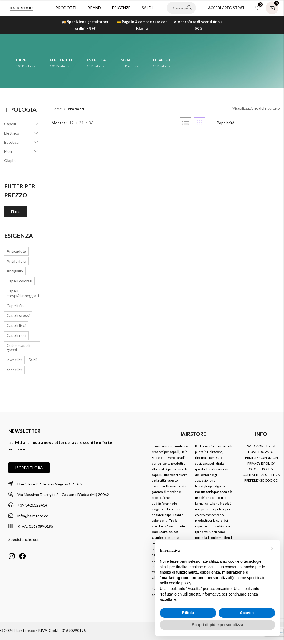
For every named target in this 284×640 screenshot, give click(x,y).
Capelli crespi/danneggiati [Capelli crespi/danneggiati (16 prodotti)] (23, 293)
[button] (29, 467)
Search (190, 8)
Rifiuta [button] (188, 613)
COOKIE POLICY (261, 469)
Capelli (10, 123)
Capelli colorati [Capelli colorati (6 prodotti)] (19, 280)
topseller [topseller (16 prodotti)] (14, 369)
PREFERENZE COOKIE (261, 480)
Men (8, 151)
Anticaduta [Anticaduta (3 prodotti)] (16, 251)
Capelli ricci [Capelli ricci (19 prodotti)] (16, 335)
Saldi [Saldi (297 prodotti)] (33, 359)
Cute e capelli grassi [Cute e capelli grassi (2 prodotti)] (18, 347)
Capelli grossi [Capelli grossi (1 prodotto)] (18, 315)
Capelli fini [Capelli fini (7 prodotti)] (15, 305)
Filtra (15, 211)
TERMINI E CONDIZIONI (261, 457)
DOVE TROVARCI (261, 452)
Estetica (11, 142)
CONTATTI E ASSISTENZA (261, 475)
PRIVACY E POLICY (261, 463)
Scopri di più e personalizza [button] (217, 624)
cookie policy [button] (180, 583)
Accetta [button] (247, 613)
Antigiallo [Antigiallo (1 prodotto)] (15, 270)
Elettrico (11, 133)
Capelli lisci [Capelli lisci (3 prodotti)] (16, 325)
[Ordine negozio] (244, 122)
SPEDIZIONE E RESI (261, 446)
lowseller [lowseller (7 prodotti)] (14, 359)
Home (57, 108)
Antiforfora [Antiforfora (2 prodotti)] (16, 261)
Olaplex (10, 160)
